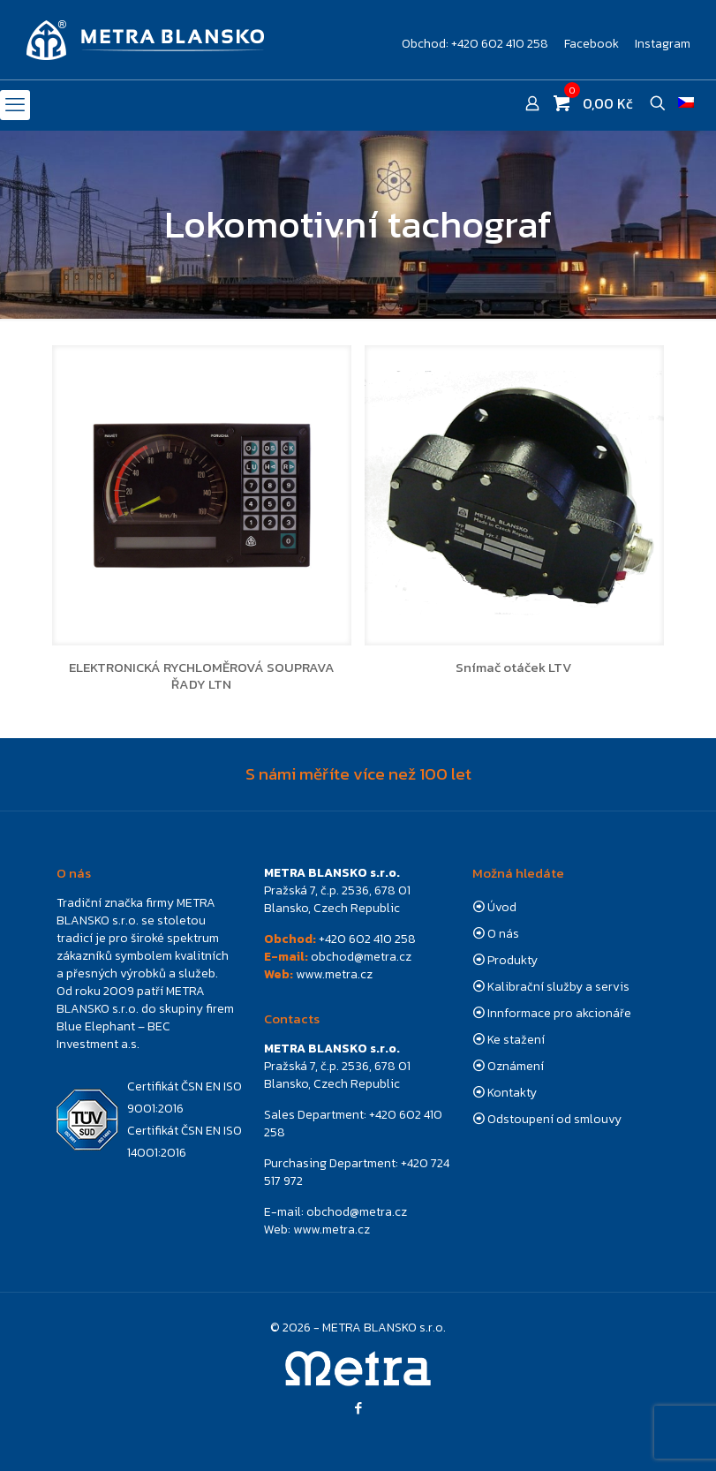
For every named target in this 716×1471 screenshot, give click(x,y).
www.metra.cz (334, 974)
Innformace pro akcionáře (559, 1013)
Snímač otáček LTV (514, 667)
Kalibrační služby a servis (558, 986)
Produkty (512, 960)
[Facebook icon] (358, 1408)
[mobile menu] (15, 105)
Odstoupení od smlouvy (554, 1119)
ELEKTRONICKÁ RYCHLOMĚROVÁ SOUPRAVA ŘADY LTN (202, 675)
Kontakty (512, 1092)
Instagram (662, 44)
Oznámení (515, 1066)
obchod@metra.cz (361, 956)
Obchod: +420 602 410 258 (475, 44)
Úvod (501, 907)
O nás (503, 933)
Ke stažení (516, 1039)
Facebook (591, 44)
